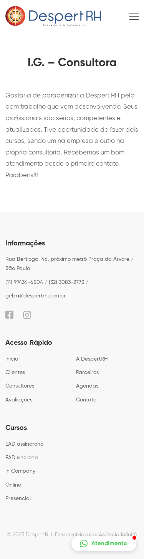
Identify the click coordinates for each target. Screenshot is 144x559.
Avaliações (18, 400)
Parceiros (87, 372)
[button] (103, 543)
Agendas (87, 386)
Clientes (15, 372)
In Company (20, 471)
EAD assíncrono (24, 444)
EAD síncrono (21, 457)
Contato (86, 400)
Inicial (12, 359)
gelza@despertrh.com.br (35, 296)
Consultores (19, 386)
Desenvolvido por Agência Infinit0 (96, 534)
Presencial (18, 498)
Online (13, 485)
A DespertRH (92, 359)
